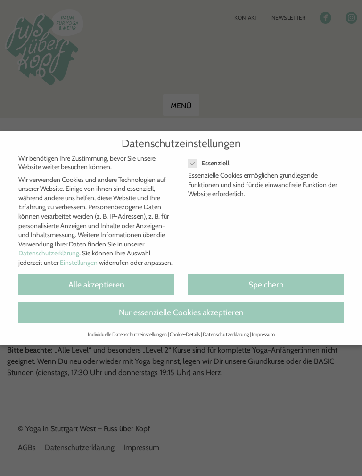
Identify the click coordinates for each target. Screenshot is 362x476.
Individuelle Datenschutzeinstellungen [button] (127, 334)
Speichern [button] (266, 284)
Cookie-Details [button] (185, 334)
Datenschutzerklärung (48, 253)
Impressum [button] (263, 334)
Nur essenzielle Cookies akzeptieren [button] (181, 312)
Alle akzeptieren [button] (96, 284)
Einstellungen (79, 262)
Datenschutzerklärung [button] (226, 334)
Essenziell (213, 163)
